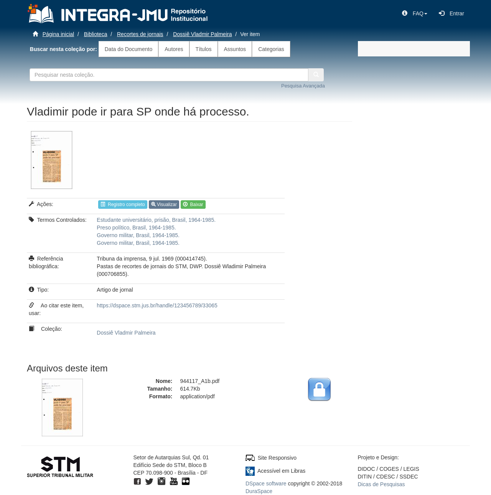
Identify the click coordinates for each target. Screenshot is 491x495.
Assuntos (235, 49)
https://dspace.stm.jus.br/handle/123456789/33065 (157, 305)
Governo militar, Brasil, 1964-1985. (138, 235)
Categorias (271, 49)
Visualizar (164, 204)
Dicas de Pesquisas (381, 484)
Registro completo (123, 204)
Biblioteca (95, 34)
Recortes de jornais (140, 34)
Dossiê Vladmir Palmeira (202, 34)
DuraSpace (259, 491)
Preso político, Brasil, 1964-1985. (136, 227)
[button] (414, 13)
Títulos (204, 49)
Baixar (193, 204)
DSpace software (266, 483)
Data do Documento (129, 49)
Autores (174, 49)
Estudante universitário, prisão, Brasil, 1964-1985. (156, 220)
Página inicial (58, 34)
